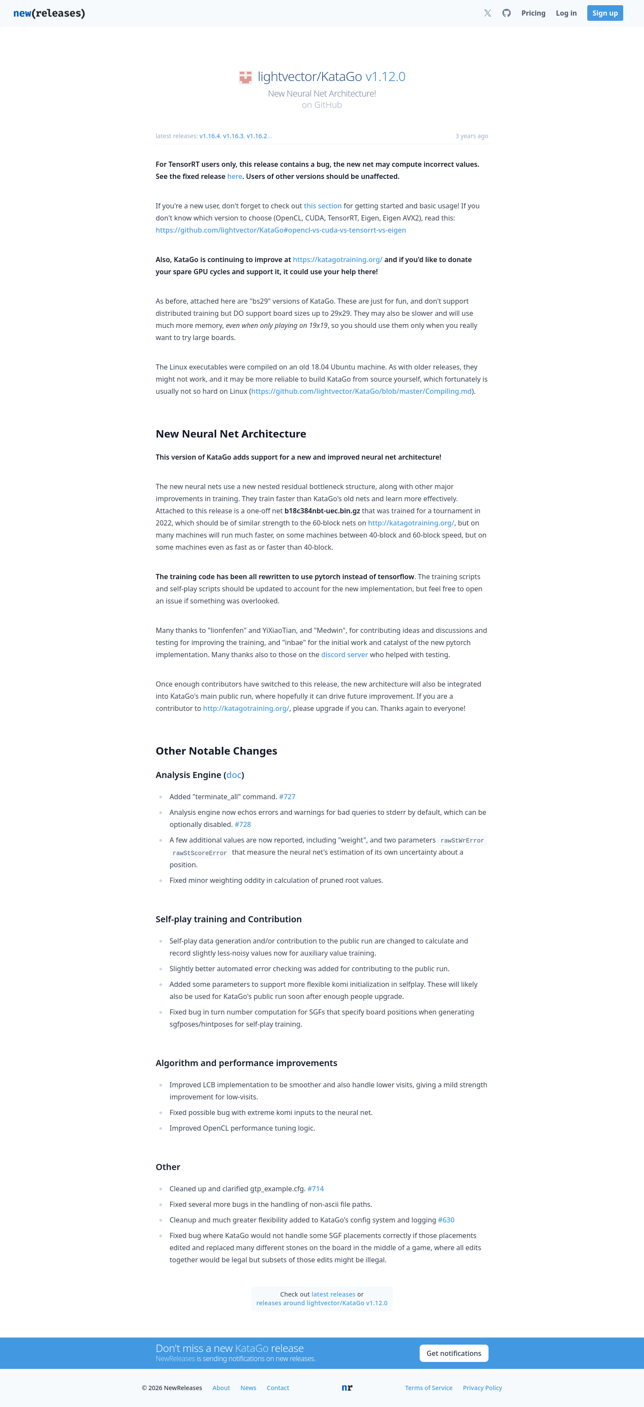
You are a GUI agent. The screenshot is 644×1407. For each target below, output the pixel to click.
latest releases (334, 1294)
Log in (566, 13)
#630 (446, 1220)
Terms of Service (429, 1388)
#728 (243, 824)
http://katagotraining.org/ (411, 523)
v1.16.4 (210, 136)
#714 (315, 1188)
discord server (344, 654)
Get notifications (454, 1353)
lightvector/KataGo (310, 76)
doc (234, 775)
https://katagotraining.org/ (337, 259)
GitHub (328, 104)
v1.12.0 (385, 76)
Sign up (605, 13)
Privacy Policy (482, 1388)
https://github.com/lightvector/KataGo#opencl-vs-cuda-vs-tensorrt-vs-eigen (281, 230)
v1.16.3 (233, 136)
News (248, 1388)
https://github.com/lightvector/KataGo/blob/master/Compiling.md (361, 391)
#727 (287, 796)
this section (323, 206)
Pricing (533, 13)
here (235, 176)
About (221, 1388)
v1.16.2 (257, 136)
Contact (278, 1388)
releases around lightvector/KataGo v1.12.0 (322, 1303)
